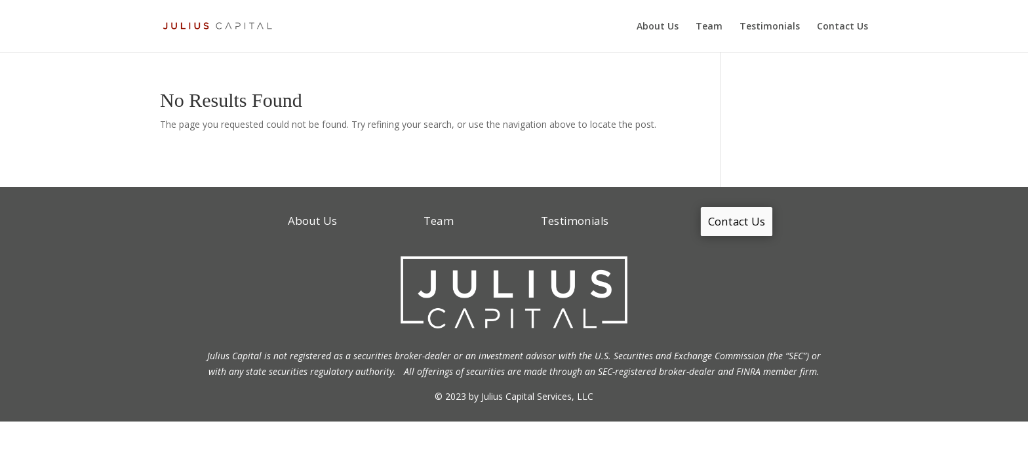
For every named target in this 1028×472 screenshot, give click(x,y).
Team (709, 27)
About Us (658, 27)
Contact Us (842, 27)
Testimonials (770, 27)
